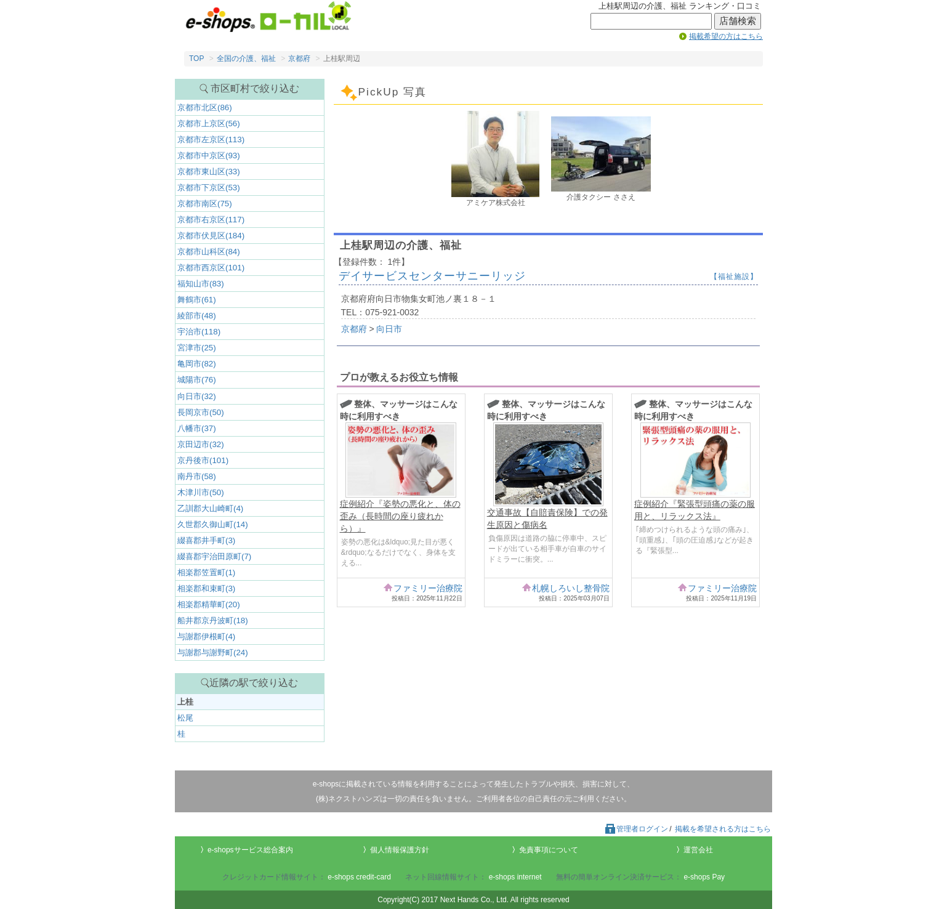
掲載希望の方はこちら (726, 36)
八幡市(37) (196, 428)
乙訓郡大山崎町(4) (210, 508)
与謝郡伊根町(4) (206, 636)
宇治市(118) (198, 331)
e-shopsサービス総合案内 (250, 850)
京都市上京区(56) (208, 123)
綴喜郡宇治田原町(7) (214, 556)
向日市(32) (196, 396)
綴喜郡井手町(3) (206, 540)
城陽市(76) (196, 379)
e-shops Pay (704, 877)
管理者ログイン (636, 829)
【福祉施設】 (734, 276)
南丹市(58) (196, 476)
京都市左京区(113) (210, 139)
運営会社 (698, 850)
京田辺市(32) (200, 444)
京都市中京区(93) (208, 155)
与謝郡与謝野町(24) (212, 652)
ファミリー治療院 (427, 588)
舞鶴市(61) (196, 299)
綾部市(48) (196, 315)
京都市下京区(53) (208, 187)
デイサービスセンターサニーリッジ (432, 276)
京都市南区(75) (204, 203)
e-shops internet (515, 877)
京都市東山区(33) (208, 171)
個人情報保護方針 (399, 850)
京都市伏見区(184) (210, 235)
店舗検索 (737, 21)
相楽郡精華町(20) (208, 604)
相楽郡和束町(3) (206, 588)
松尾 (185, 717)
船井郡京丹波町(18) (212, 620)
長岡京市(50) (200, 412)
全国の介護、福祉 (246, 58)
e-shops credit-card (359, 877)
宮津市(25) (196, 347)
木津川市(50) (200, 492)
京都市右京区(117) (210, 219)
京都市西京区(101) (210, 267)
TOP (196, 58)
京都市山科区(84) (208, 251)
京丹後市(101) (202, 460)
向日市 (389, 329)
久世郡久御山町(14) (212, 524)
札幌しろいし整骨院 (571, 588)
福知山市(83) (200, 283)
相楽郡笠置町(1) (206, 572)
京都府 (299, 58)
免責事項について (548, 850)
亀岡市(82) (196, 363)
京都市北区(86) (204, 107)
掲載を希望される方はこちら (723, 829)
